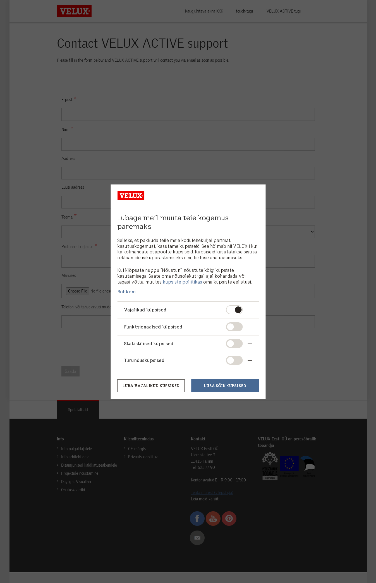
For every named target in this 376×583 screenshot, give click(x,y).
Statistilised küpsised (149, 343)
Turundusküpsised (144, 360)
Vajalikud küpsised (145, 310)
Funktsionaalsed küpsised (153, 327)
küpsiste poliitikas (182, 282)
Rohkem (126, 291)
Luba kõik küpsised (225, 385)
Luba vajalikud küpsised (150, 385)
